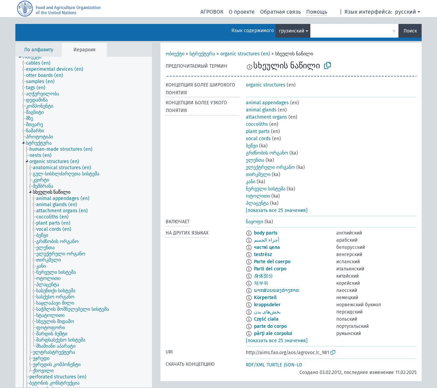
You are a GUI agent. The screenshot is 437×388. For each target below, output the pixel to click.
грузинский (291, 31)
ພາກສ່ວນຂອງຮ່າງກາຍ (276, 290)
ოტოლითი (258, 196)
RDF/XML (255, 365)
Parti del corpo (270, 269)
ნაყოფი (254, 222)
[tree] (83, 222)
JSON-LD (293, 365)
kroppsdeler (267, 305)
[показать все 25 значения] (277, 210)
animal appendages (267, 103)
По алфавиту (38, 50)
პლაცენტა (257, 203)
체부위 (261, 283)
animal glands (261, 110)
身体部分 (263, 276)
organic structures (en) (245, 54)
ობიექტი (175, 54)
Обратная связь (280, 12)
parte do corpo (270, 326)
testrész (263, 254)
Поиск (410, 31)
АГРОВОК (211, 12)
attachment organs (266, 117)
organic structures (265, 85)
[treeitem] (34, 57)
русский (405, 12)
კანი (250, 182)
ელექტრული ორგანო (270, 167)
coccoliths (257, 124)
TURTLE (274, 365)
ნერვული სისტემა (265, 189)
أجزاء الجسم (266, 240)
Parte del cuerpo (272, 262)
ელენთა (255, 160)
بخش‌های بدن (267, 312)
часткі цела (267, 247)
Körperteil (265, 297)
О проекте (242, 12)
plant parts (258, 131)
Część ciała (266, 319)
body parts (266, 233)
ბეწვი (252, 146)
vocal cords (258, 139)
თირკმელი (258, 174)
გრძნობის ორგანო (267, 153)
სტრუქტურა (202, 54)
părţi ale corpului (273, 333)
